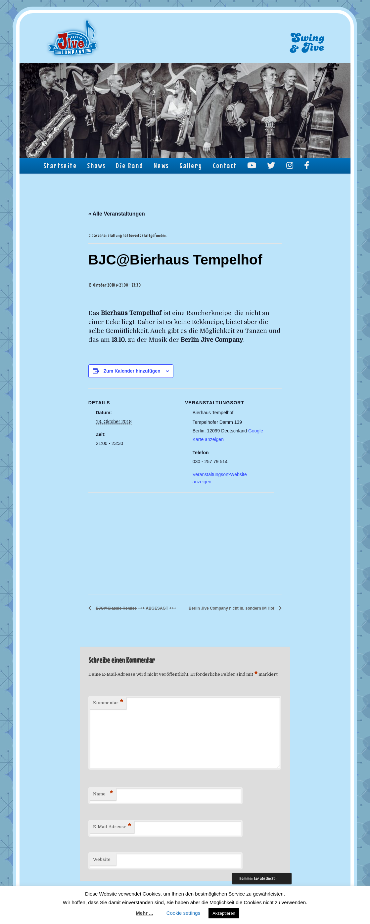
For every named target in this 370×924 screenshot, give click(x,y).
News (161, 165)
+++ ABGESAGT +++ (135, 608)
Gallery (191, 165)
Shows (96, 165)
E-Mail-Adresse (112, 827)
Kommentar (108, 703)
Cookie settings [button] (183, 913)
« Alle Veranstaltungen (116, 214)
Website (102, 859)
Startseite (60, 165)
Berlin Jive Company (73, 38)
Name (103, 794)
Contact (225, 165)
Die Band (129, 165)
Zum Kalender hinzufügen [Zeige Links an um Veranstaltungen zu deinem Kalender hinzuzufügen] (132, 371)
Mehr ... (144, 913)
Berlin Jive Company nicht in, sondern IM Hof (232, 608)
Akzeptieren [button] (223, 913)
